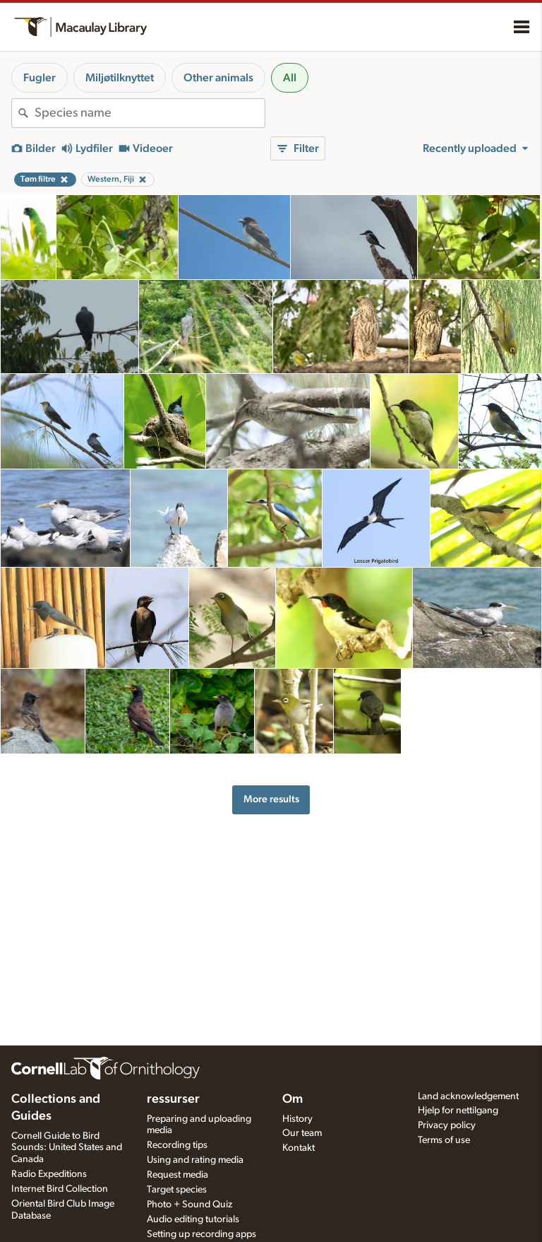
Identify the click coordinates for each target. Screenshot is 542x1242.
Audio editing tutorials (193, 1219)
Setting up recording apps (201, 1234)
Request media (177, 1175)
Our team (302, 1133)
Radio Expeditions (49, 1174)
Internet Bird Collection (59, 1189)
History (297, 1119)
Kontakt (298, 1148)
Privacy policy (447, 1125)
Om (292, 1099)
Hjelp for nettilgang (458, 1110)
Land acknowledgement (468, 1096)
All (289, 77)
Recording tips (177, 1145)
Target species (177, 1190)
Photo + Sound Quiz (189, 1204)
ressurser (173, 1099)
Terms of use (444, 1140)
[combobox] (150, 113)
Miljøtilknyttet (119, 77)
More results (271, 799)
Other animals (218, 77)
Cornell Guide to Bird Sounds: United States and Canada (66, 1148)
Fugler (39, 77)
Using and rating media (195, 1160)
